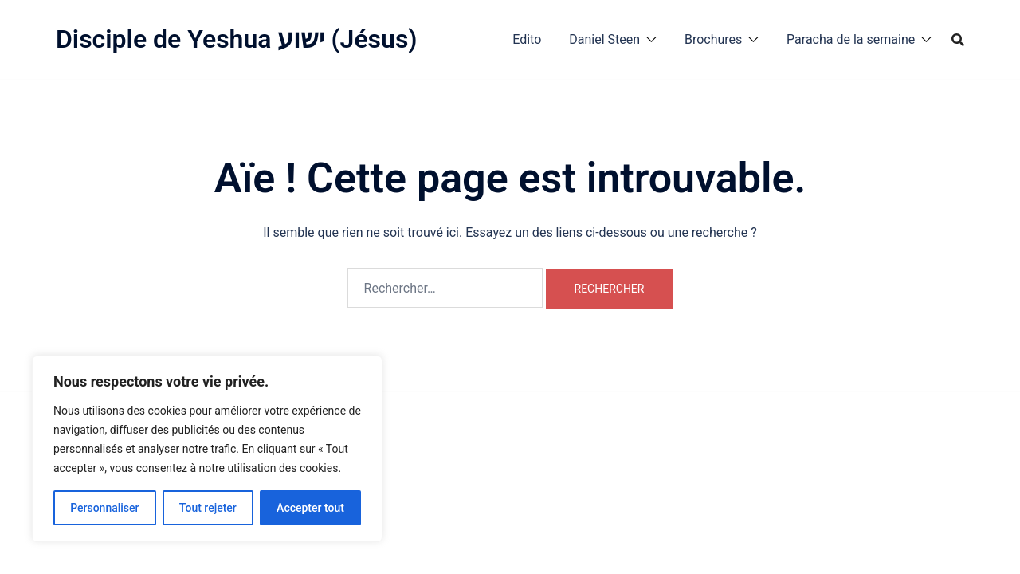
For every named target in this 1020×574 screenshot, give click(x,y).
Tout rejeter (208, 507)
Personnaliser (104, 507)
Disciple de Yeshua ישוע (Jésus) (237, 39)
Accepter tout (310, 507)
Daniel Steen (604, 39)
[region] (207, 449)
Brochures (713, 39)
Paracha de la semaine (851, 39)
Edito (526, 39)
